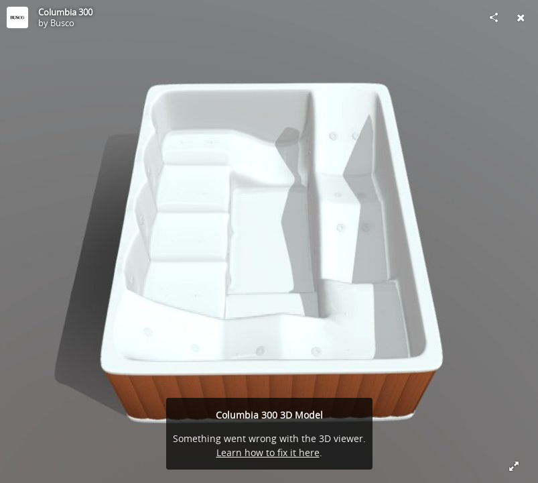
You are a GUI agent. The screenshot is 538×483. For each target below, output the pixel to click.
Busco (62, 23)
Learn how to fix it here (268, 452)
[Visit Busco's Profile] (17, 17)
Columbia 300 (65, 12)
